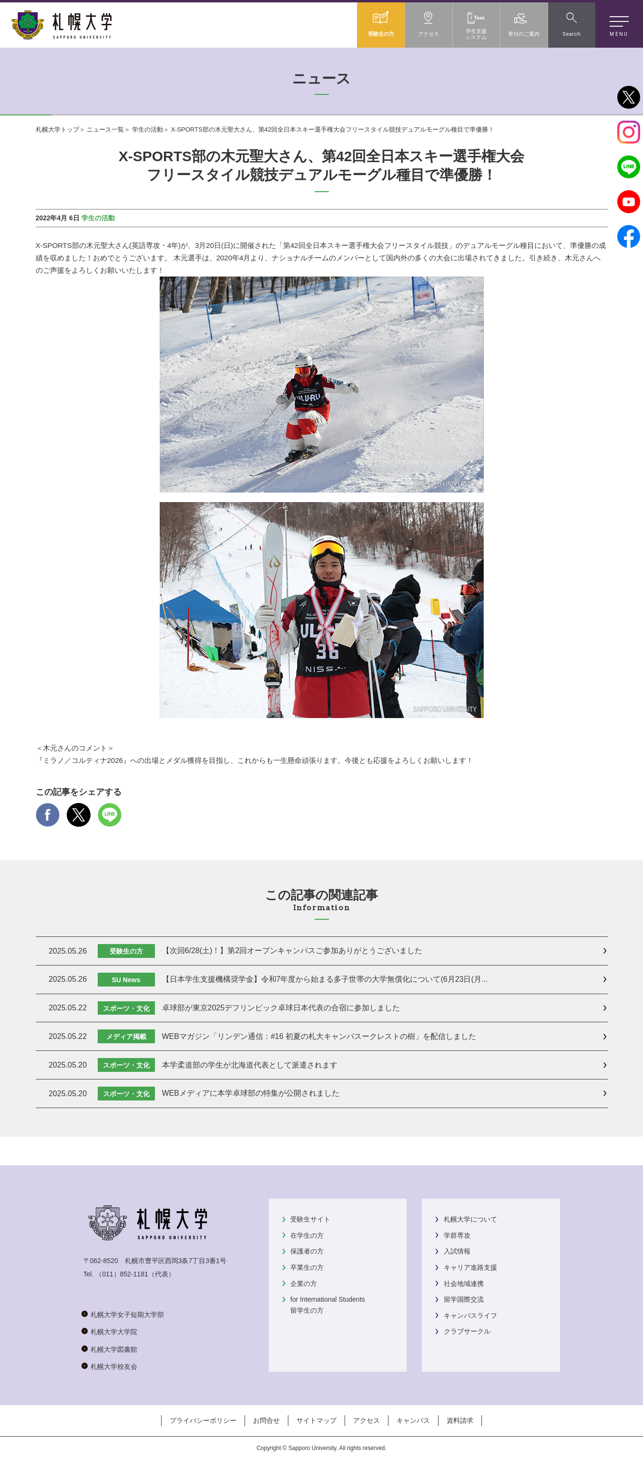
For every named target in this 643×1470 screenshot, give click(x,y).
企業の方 (303, 1283)
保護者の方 (307, 1251)
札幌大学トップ (57, 129)
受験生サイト (310, 1219)
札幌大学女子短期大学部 (127, 1314)
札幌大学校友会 (114, 1366)
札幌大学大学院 (114, 1332)
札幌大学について (470, 1219)
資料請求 (460, 1420)
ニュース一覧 (105, 129)
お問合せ (266, 1420)
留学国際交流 (464, 1299)
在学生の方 (307, 1235)
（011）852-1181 (121, 1274)
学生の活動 (147, 129)
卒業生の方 (307, 1267)
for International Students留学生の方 (327, 1304)
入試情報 (457, 1251)
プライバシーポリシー (203, 1420)
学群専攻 (457, 1235)
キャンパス (413, 1420)
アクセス (366, 1420)
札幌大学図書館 (114, 1349)
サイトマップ (316, 1420)
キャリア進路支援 (470, 1267)
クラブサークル (467, 1331)
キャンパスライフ (470, 1315)
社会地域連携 (464, 1283)
